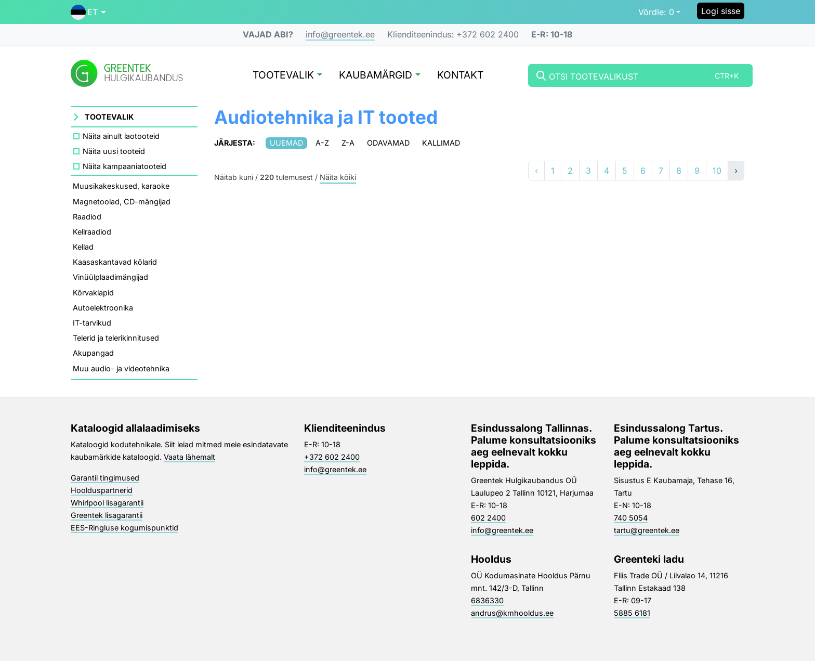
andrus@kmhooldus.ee (512, 612)
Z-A (347, 142)
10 (717, 170)
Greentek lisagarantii (106, 515)
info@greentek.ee (340, 34)
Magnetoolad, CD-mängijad (121, 201)
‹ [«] (536, 170)
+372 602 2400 (332, 456)
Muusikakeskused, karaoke (121, 186)
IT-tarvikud (92, 322)
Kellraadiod (92, 231)
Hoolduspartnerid (102, 490)
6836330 (487, 600)
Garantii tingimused (105, 477)
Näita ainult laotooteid (121, 136)
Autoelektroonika (103, 307)
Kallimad (441, 142)
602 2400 (488, 517)
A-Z (322, 142)
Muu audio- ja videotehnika (121, 368)
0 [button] (656, 12)
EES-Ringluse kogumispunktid (124, 527)
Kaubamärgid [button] (379, 75)
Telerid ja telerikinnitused (116, 337)
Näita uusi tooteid (114, 151)
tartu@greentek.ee (646, 530)
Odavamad (388, 142)
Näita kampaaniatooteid (124, 166)
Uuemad (286, 142)
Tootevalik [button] (287, 75)
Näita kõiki (338, 178)
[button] (88, 12)
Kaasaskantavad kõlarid (115, 261)
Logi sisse (720, 11)
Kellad (83, 246)
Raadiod (87, 216)
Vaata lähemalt (189, 456)
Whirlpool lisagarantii (107, 502)
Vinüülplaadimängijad (110, 277)
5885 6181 (632, 612)
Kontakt (460, 75)
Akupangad (93, 352)
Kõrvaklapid (93, 292)
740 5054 (631, 517)
